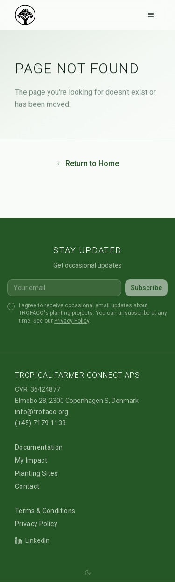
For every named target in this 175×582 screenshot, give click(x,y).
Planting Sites (36, 473)
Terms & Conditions (45, 510)
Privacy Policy (71, 321)
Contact (27, 486)
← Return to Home (87, 163)
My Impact (31, 460)
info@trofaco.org (42, 412)
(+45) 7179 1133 (40, 423)
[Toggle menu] (150, 15)
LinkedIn (32, 540)
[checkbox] (11, 306)
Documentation (39, 447)
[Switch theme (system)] (87, 572)
